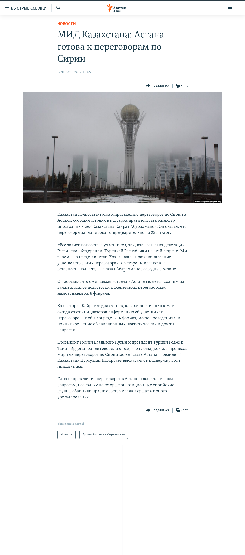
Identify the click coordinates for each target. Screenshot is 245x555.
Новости (66, 24)
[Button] (157, 86)
